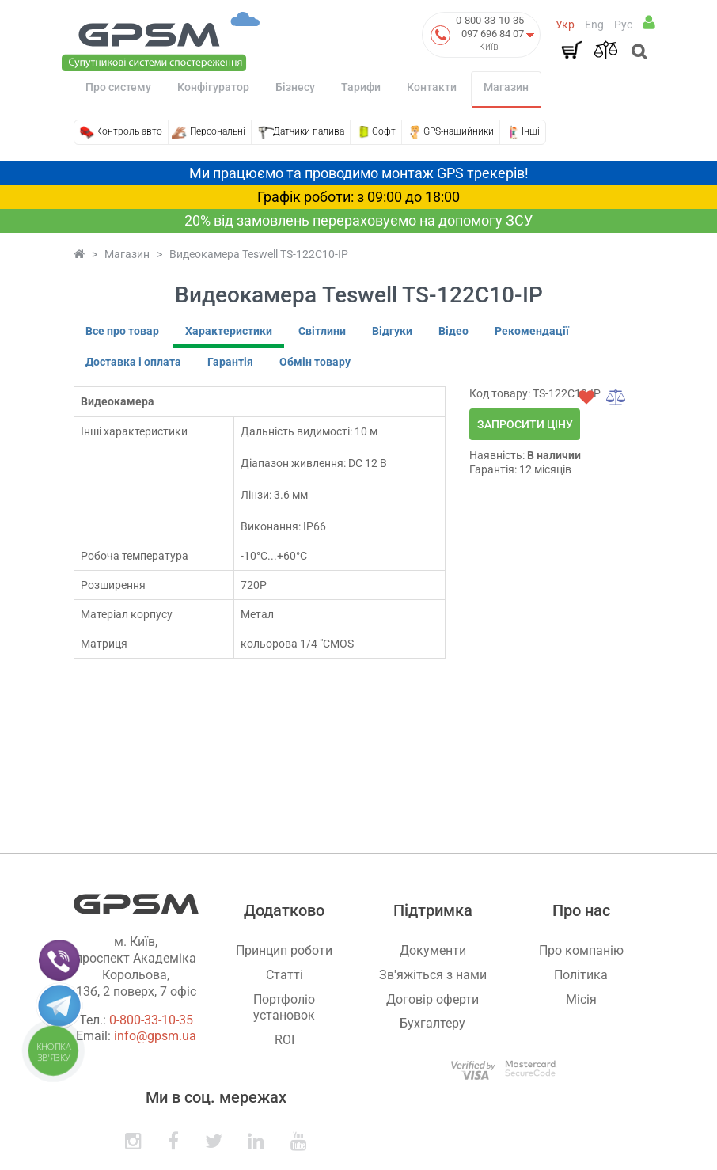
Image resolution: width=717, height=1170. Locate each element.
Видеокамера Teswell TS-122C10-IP (258, 254)
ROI (284, 1039)
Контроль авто (129, 131)
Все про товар (122, 331)
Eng (594, 24)
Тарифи (361, 87)
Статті (284, 974)
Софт (384, 131)
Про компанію (581, 950)
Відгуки (392, 331)
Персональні (217, 131)
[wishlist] (586, 397)
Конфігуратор (213, 87)
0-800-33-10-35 (490, 20)
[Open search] (637, 53)
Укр (565, 24)
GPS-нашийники (458, 131)
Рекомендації (532, 331)
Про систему (118, 87)
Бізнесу (295, 87)
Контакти (432, 87)
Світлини (322, 331)
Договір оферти (432, 999)
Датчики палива (308, 131)
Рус (623, 24)
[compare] (616, 397)
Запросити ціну (525, 424)
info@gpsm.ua (155, 1035)
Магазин (506, 87)
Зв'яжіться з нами (433, 974)
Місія (581, 999)
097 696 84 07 (492, 34)
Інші (531, 131)
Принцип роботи (284, 950)
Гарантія (230, 361)
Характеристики (228, 331)
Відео (453, 331)
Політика (581, 974)
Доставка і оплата (133, 361)
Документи (433, 950)
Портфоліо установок (284, 1008)
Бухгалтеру (432, 1023)
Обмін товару (315, 361)
